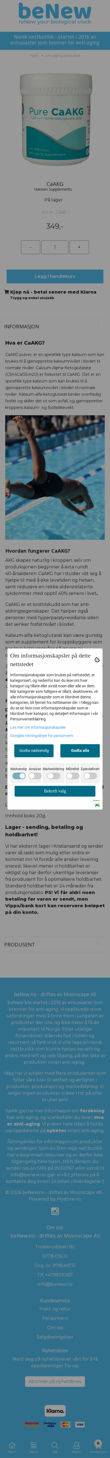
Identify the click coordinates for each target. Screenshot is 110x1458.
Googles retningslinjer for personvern (41, 735)
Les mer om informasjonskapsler (38, 727)
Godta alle (80, 750)
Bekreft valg (55, 791)
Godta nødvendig (34, 750)
